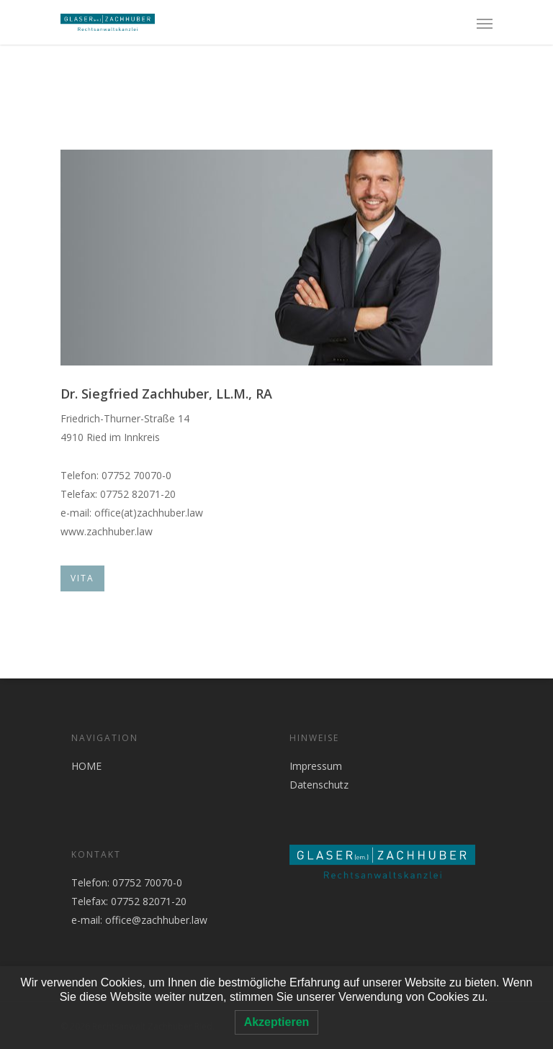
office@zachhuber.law (156, 920)
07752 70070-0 (145, 882)
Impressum (315, 766)
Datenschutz (319, 784)
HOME (86, 766)
